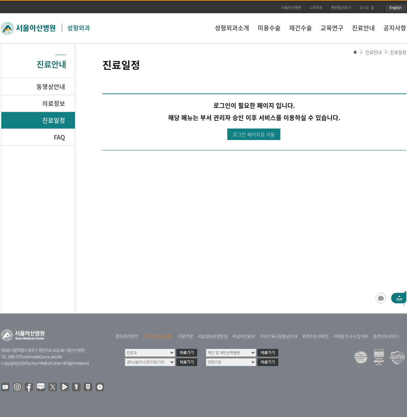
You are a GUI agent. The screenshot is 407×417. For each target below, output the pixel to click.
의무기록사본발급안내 (278, 336)
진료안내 (363, 27)
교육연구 (332, 27)
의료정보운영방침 (213, 336)
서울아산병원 (291, 7)
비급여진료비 (244, 336)
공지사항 (394, 27)
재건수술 (300, 27)
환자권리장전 (127, 336)
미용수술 (269, 27)
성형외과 (78, 27)
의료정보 (53, 103)
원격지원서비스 (386, 336)
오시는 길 (366, 7)
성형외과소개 (232, 27)
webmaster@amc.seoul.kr (42, 357)
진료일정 (398, 52)
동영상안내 (50, 86)
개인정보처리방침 (158, 336)
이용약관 (185, 336)
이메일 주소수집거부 (350, 336)
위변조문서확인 (315, 336)
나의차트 (316, 7)
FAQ (59, 137)
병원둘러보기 (341, 7)
